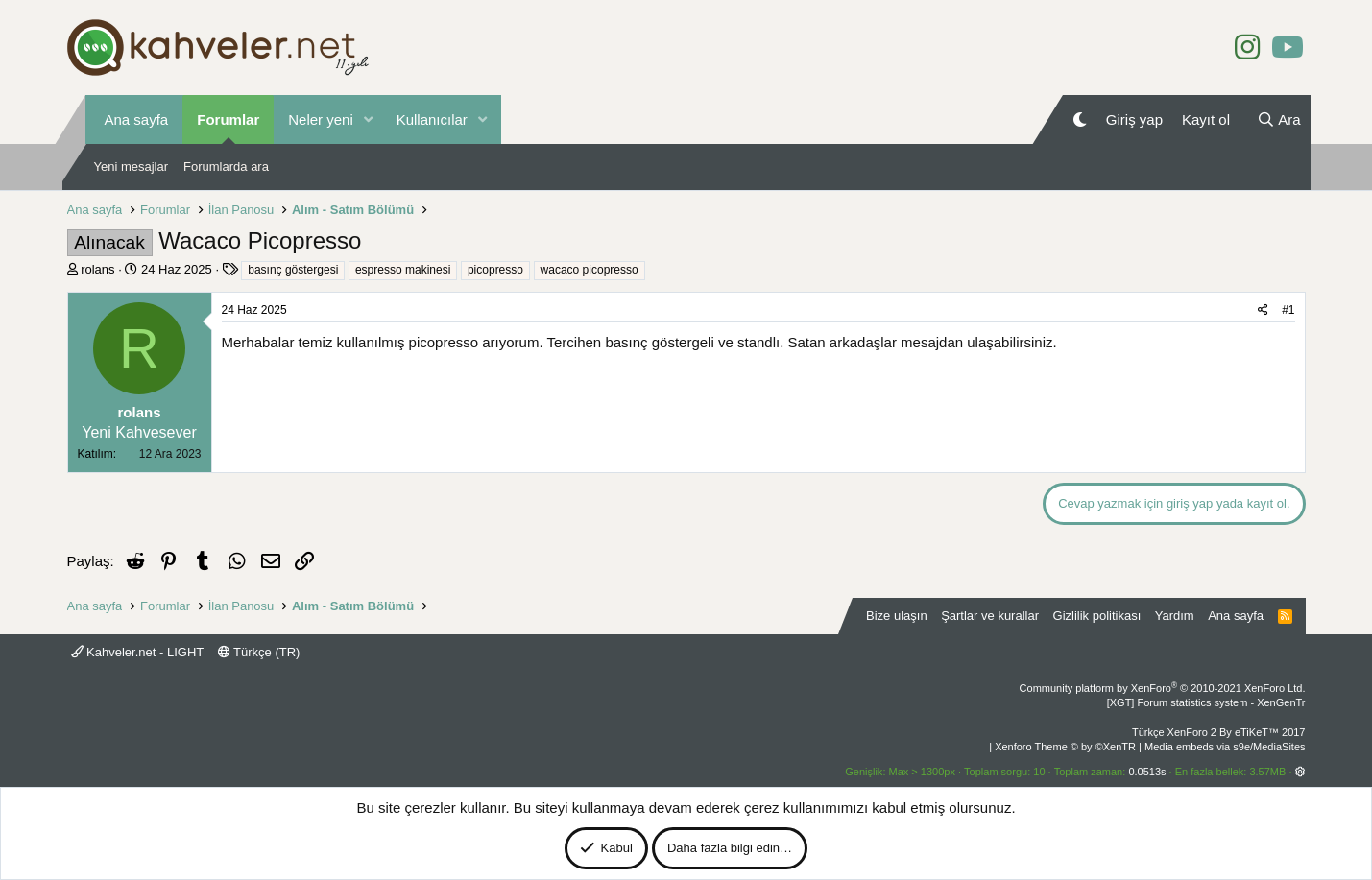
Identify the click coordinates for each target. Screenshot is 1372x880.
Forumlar (228, 119)
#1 (1288, 310)
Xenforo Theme (1065, 746)
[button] (368, 119)
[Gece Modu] (1079, 119)
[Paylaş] (1263, 310)
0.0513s (1147, 771)
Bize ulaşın (896, 615)
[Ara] (1279, 119)
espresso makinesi (402, 269)
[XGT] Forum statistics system (1206, 702)
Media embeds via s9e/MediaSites (1225, 746)
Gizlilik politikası (1097, 615)
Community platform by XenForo (1163, 688)
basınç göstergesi (293, 269)
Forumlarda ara (226, 166)
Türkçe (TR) (259, 652)
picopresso (495, 269)
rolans (97, 269)
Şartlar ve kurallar (990, 615)
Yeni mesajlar (131, 166)
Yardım (1174, 615)
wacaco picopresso (589, 269)
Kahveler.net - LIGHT (138, 652)
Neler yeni (320, 119)
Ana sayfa (137, 119)
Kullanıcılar (432, 119)
